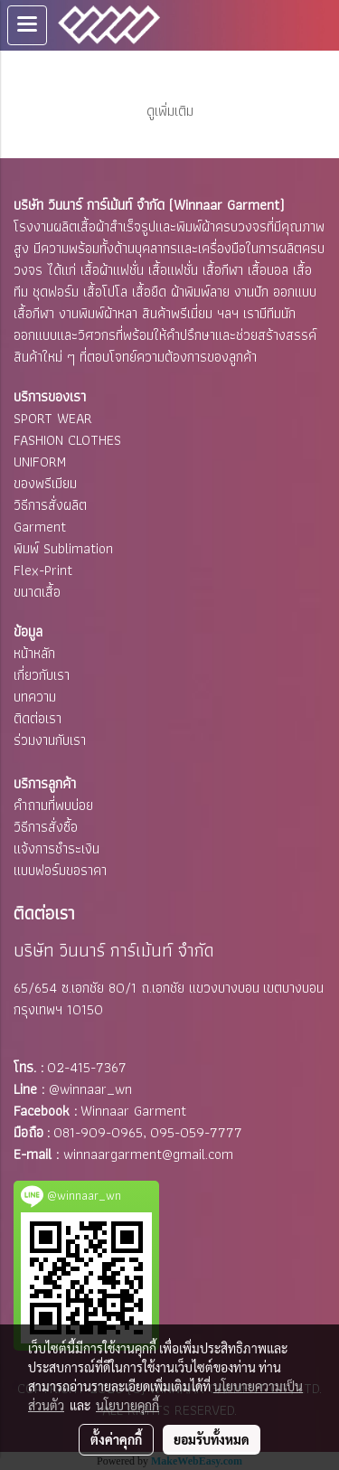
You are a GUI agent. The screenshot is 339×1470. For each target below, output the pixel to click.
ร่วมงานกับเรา (50, 740)
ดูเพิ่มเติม (169, 110)
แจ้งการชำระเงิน (56, 848)
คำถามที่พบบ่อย (53, 805)
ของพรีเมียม (45, 483)
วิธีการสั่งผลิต (50, 505)
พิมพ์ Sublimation (63, 548)
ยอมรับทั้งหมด (212, 1439)
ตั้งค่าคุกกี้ (116, 1439)
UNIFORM (40, 461)
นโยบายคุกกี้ (127, 1405)
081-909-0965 (98, 1132)
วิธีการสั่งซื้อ (46, 826)
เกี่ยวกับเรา (42, 675)
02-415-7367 (87, 1067)
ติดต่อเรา (37, 718)
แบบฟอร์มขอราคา (60, 870)
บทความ (35, 696)
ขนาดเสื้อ (37, 591)
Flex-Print (43, 570)
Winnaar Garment (133, 1110)
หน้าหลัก (34, 653)
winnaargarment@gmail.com (148, 1154)
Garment (40, 526)
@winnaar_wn (90, 1089)
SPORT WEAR (53, 418)
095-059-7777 (196, 1132)
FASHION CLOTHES (67, 440)
